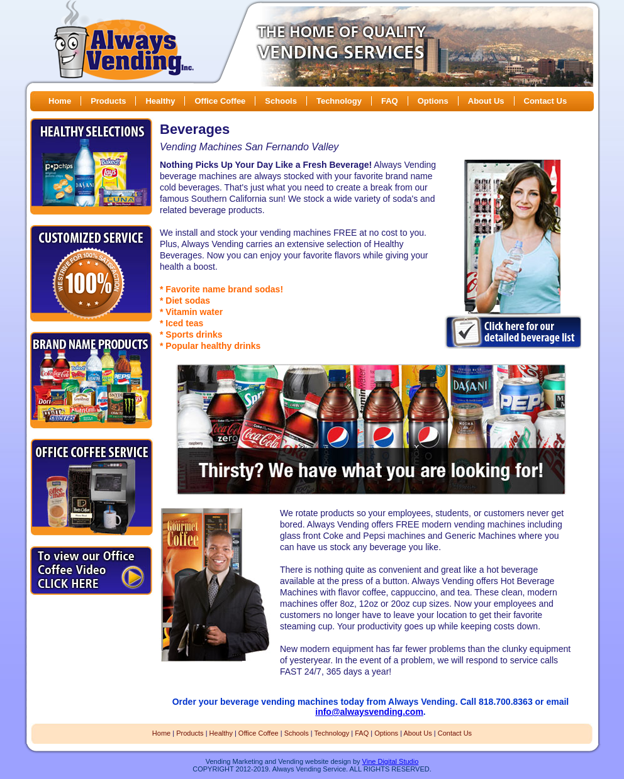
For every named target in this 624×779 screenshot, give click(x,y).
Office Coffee (219, 101)
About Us (486, 101)
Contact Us (545, 101)
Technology (339, 101)
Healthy (160, 101)
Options (433, 101)
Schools (281, 101)
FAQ (389, 101)
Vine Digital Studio (390, 761)
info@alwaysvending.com (369, 712)
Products (108, 101)
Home (59, 101)
